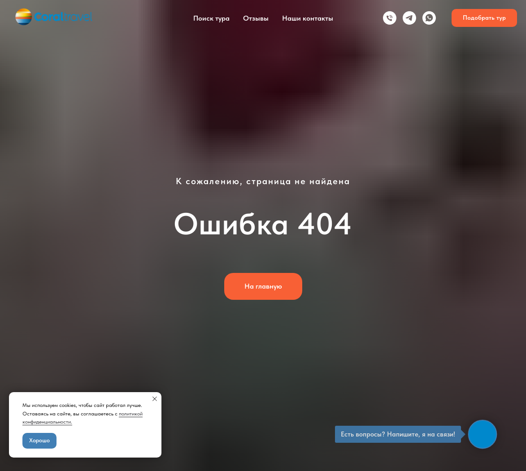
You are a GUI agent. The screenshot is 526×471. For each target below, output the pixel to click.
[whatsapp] (429, 18)
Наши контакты (307, 18)
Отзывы (256, 18)
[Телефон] (389, 18)
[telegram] (409, 18)
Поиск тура (211, 18)
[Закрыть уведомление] (154, 398)
